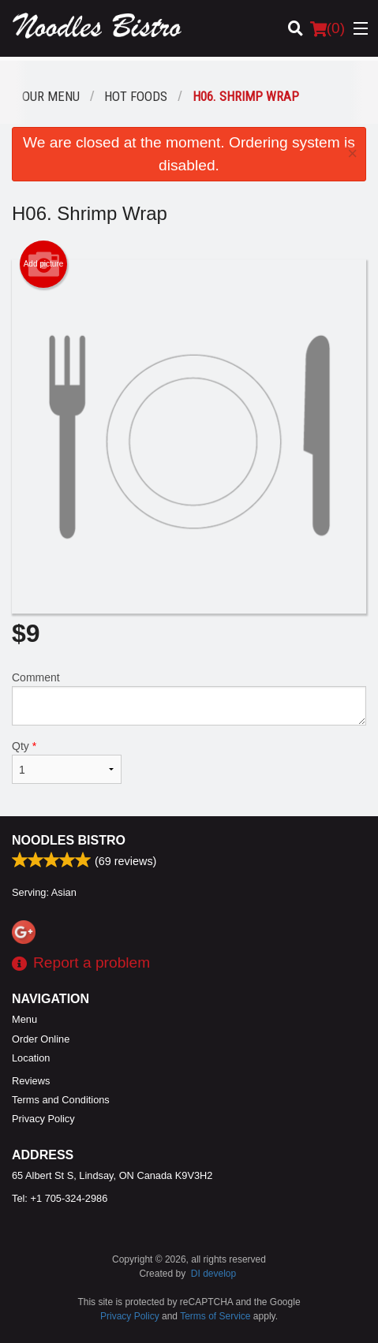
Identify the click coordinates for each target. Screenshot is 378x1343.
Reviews (31, 1081)
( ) (327, 28)
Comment (189, 698)
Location (31, 1058)
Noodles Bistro (68, 840)
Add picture (44, 264)
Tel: (59, 1198)
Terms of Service (215, 1316)
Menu (24, 1019)
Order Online (40, 1039)
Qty (67, 762)
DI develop (213, 1273)
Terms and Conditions (61, 1100)
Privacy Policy (43, 1119)
